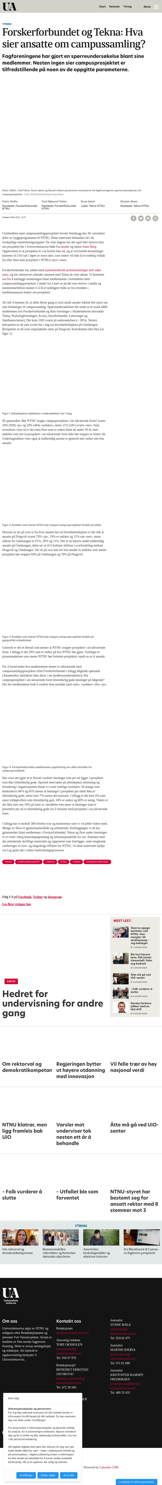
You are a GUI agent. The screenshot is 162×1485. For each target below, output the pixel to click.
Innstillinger (26, 1475)
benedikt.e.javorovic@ (70, 1378)
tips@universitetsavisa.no (72, 1333)
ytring (76, 861)
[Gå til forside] (9, 7)
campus (50, 861)
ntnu (63, 861)
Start (102, 6)
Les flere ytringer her (16, 904)
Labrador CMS (109, 1467)
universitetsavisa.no (68, 1353)
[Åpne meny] (156, 6)
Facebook (24, 897)
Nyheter (114, 6)
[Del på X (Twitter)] (141, 218)
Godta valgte (48, 1475)
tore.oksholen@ (66, 1349)
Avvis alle (68, 1475)
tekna (8, 861)
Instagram (55, 897)
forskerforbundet (97, 861)
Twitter (38, 897)
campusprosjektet (29, 861)
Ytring (128, 6)
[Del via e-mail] (148, 218)
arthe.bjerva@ (122, 1354)
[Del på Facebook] (133, 218)
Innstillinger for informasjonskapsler (136, 1482)
